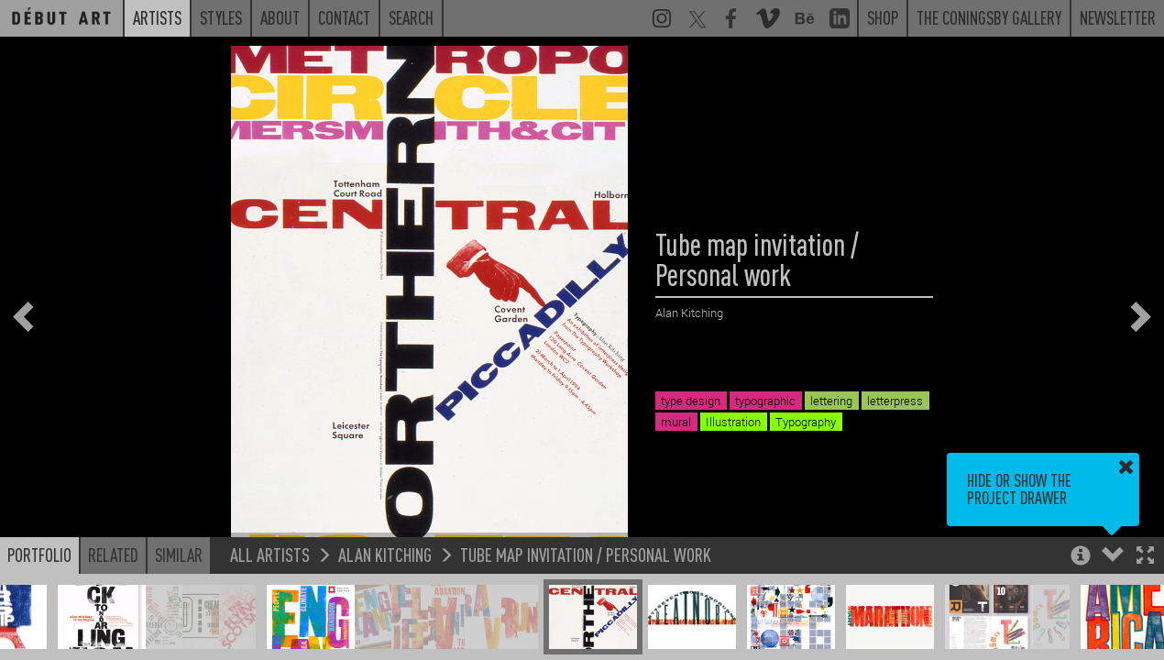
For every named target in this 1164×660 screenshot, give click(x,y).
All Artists (270, 554)
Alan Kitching (385, 554)
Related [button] (113, 554)
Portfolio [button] (39, 554)
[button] (1145, 557)
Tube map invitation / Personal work (585, 554)
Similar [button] (179, 554)
